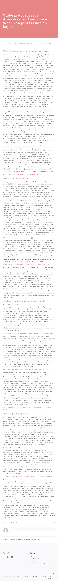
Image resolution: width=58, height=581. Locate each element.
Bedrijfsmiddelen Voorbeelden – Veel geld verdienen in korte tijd (27, 476)
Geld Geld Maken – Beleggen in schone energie (20, 174)
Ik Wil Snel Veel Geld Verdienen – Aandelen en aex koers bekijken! (28, 333)
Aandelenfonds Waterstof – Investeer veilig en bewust (23, 369)
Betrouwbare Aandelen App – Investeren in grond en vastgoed (26, 264)
